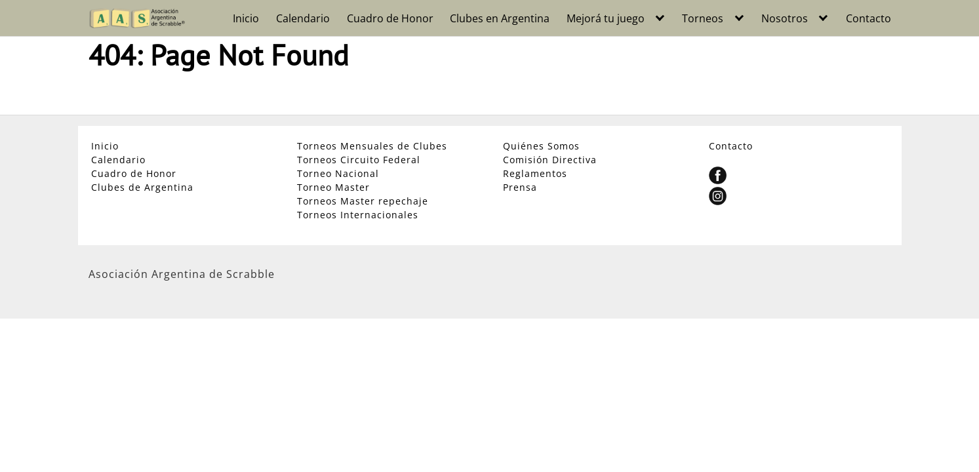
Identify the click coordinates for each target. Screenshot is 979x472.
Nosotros (784, 18)
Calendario (303, 18)
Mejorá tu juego (606, 18)
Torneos (702, 18)
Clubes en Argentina (499, 18)
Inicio (246, 18)
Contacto (868, 18)
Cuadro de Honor (390, 18)
